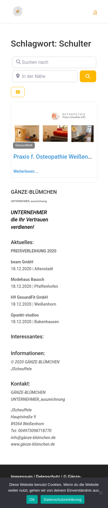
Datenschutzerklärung (62, 499)
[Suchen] (88, 76)
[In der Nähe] (45, 76)
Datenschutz (48, 476)
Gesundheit (23, 145)
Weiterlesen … (26, 171)
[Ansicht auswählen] (18, 92)
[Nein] (101, 493)
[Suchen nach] (54, 62)
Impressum (22, 476)
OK (32, 499)
